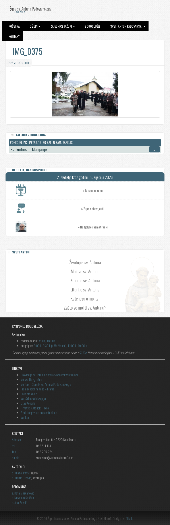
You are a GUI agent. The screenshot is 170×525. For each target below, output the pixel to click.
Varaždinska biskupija (33, 398)
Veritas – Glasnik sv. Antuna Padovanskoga (46, 384)
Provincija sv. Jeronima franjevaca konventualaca (50, 374)
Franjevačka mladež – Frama (37, 388)
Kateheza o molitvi (85, 298)
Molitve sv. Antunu (85, 271)
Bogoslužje (92, 26)
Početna (14, 26)
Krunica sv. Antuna (85, 280)
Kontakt (14, 36)
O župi (35, 26)
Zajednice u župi (62, 26)
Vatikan (25, 417)
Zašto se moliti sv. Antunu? (85, 307)
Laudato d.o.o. (29, 393)
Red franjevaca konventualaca (39, 412)
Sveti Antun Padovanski (127, 26)
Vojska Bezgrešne (31, 379)
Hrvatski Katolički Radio (35, 407)
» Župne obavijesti (122, 209)
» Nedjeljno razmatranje (93, 226)
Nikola (129, 518)
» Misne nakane (123, 191)
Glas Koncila (28, 403)
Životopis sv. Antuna (85, 262)
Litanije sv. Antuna (85, 289)
